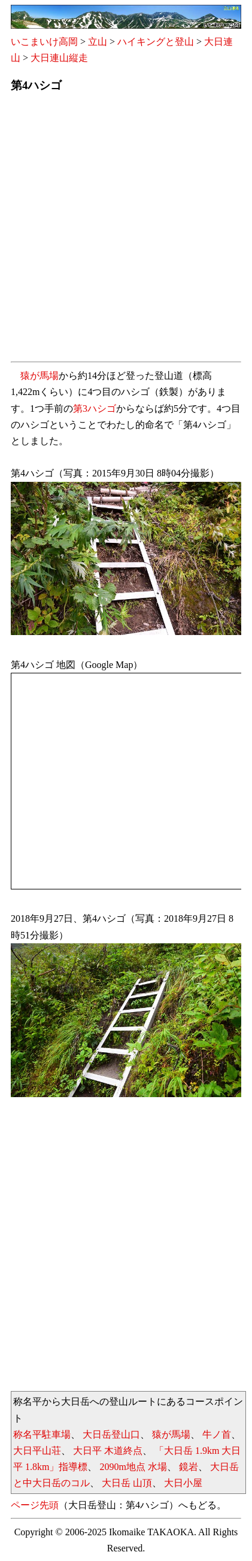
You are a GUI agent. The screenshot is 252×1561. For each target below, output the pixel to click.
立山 (97, 42)
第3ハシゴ (94, 408)
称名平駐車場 (42, 1434)
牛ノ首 (216, 1434)
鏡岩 (188, 1467)
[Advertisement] (126, 231)
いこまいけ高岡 (44, 42)
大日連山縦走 (59, 58)
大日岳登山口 (111, 1434)
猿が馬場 (39, 375)
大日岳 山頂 (127, 1483)
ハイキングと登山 (155, 42)
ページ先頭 (35, 1505)
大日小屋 (183, 1483)
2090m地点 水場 (132, 1467)
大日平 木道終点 (107, 1450)
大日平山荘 (37, 1450)
